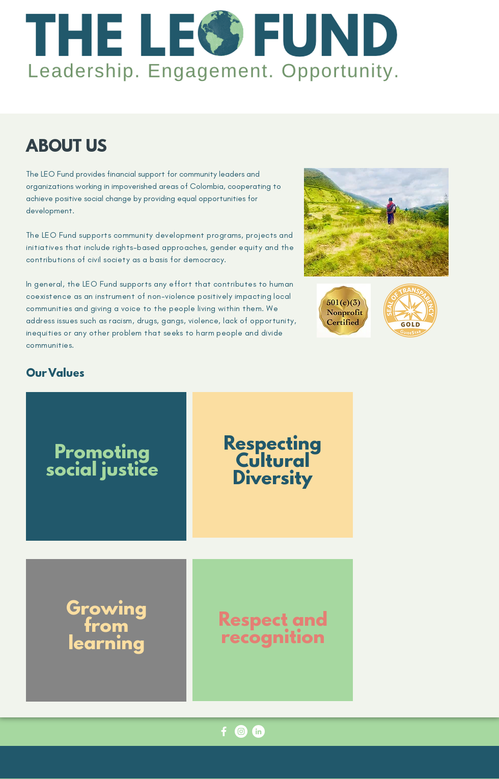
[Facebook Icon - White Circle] (223, 731)
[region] (106, 472)
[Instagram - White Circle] (241, 731)
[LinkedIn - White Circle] (258, 731)
